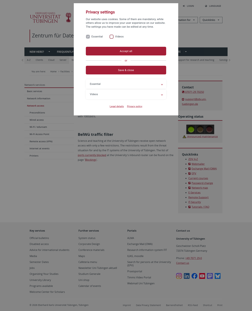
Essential (97, 36)
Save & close (126, 70)
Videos (119, 36)
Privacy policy (134, 106)
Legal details (117, 106)
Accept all (126, 51)
